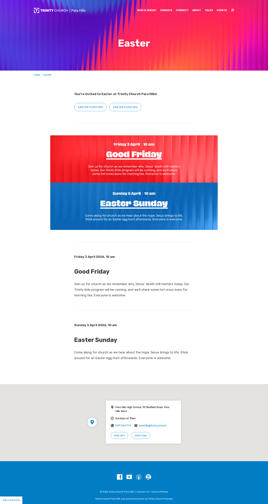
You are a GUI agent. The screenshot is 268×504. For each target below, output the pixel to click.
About (196, 10)
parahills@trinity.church (152, 425)
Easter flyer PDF (90, 107)
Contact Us (143, 491)
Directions (141, 435)
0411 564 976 (123, 425)
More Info (119, 435)
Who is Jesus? (146, 10)
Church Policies (159, 491)
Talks (209, 10)
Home (37, 75)
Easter (47, 75)
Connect (182, 10)
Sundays (166, 10)
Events (222, 10)
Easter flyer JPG (125, 107)
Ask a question (11, 500)
